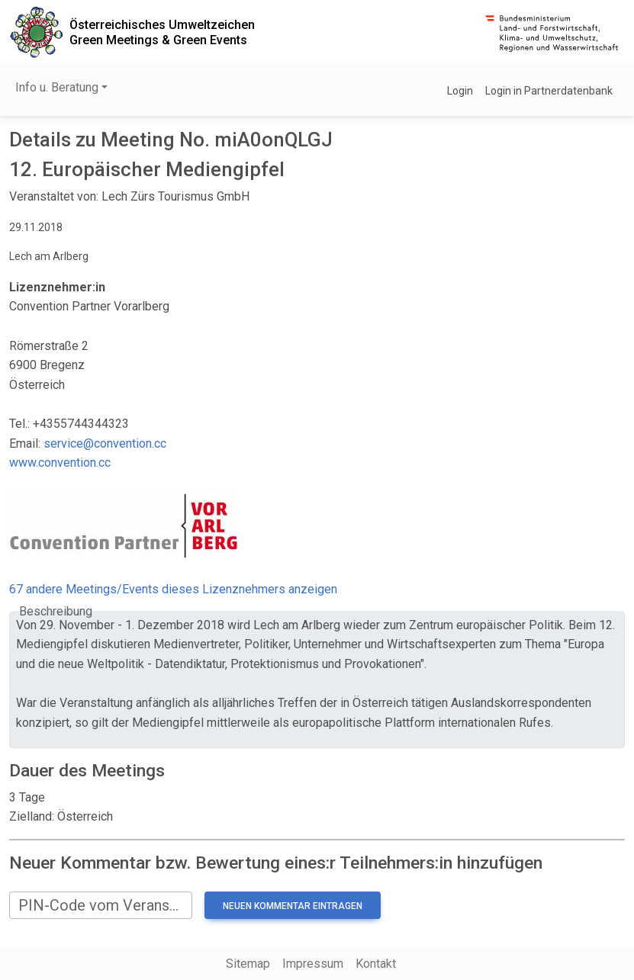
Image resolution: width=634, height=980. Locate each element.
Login (460, 91)
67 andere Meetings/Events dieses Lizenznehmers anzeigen (173, 589)
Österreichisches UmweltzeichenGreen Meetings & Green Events (162, 32)
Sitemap (248, 963)
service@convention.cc (104, 443)
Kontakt (376, 963)
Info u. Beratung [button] (56, 87)
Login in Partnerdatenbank (549, 91)
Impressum (312, 963)
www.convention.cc (60, 462)
